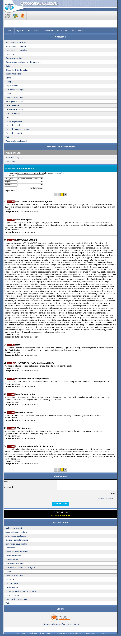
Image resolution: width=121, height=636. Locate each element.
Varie (8, 137)
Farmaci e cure (12, 559)
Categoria (8, 178)
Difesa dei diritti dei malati (17, 70)
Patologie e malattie (14, 101)
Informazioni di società (91, 633)
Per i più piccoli (12, 583)
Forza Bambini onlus (21, 394)
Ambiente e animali (14, 528)
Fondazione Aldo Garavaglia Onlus (28, 378)
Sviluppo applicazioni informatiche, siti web (60, 623)
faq (73, 30)
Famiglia (9, 82)
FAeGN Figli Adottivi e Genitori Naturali (30, 362)
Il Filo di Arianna (19, 428)
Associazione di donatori (16, 46)
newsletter (49, 30)
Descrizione (9, 175)
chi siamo (9, 30)
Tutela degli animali (14, 121)
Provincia (8, 185)
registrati (20, 30)
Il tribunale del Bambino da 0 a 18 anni (30, 446)
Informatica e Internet (15, 563)
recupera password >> (106, 498)
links (66, 30)
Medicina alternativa (14, 97)
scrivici (80, 30)
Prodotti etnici (12, 587)
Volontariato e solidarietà (16, 141)
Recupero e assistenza (15, 109)
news (29, 30)
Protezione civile (12, 105)
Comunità (10, 54)
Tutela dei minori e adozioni (17, 129)
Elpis (13, 344)
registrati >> (60, 503)
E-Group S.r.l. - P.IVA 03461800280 (56, 633)
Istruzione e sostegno (15, 89)
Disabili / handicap (13, 74)
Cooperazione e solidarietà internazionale (23, 62)
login (6, 481)
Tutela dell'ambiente (14, 133)
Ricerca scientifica (13, 113)
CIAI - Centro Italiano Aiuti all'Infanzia (30, 201)
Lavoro (8, 93)
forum (59, 30)
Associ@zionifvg (12, 157)
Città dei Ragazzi (19, 219)
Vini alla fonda (75, 633)
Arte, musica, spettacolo (16, 42)
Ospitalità (10, 579)
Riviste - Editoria (12, 595)
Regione (7, 182)
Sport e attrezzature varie (16, 599)
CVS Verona (10, 161)
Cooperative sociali (14, 58)
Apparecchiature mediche (16, 532)
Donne (8, 78)
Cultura (9, 66)
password (8, 487)
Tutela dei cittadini (13, 125)
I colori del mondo (19, 412)
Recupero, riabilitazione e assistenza (21, 591)
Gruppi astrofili (12, 86)
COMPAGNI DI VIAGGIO (22, 240)
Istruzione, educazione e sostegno (20, 567)
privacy (103, 633)
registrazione (59, 173)
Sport (8, 117)
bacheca (37, 30)
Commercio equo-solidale (16, 50)
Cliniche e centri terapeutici (17, 540)
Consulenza (10, 547)
